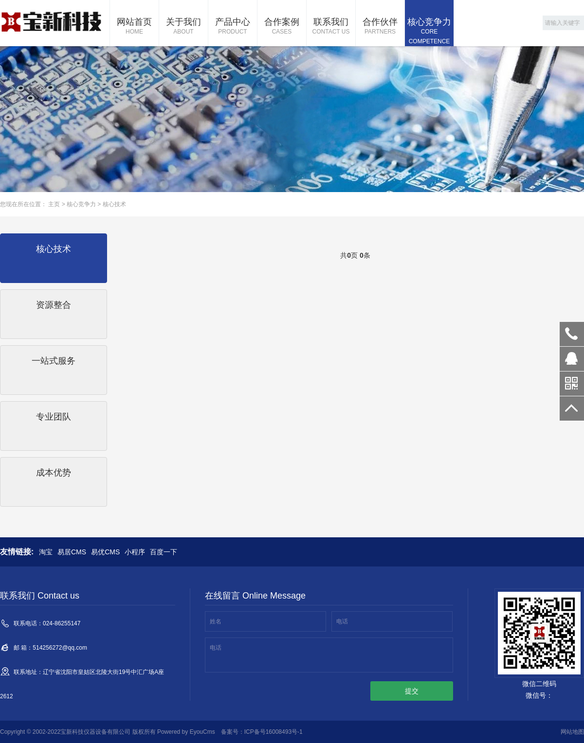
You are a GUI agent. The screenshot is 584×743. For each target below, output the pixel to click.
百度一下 (163, 552)
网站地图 (572, 731)
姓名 (215, 621)
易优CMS (105, 552)
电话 (342, 621)
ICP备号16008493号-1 (273, 731)
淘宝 (46, 552)
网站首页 (134, 26)
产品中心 (232, 26)
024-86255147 (572, 334)
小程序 (135, 552)
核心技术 (114, 204)
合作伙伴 (380, 26)
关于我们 (183, 26)
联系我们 (331, 26)
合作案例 (281, 26)
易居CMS (71, 552)
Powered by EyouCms (185, 731)
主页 (54, 204)
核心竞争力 (429, 31)
